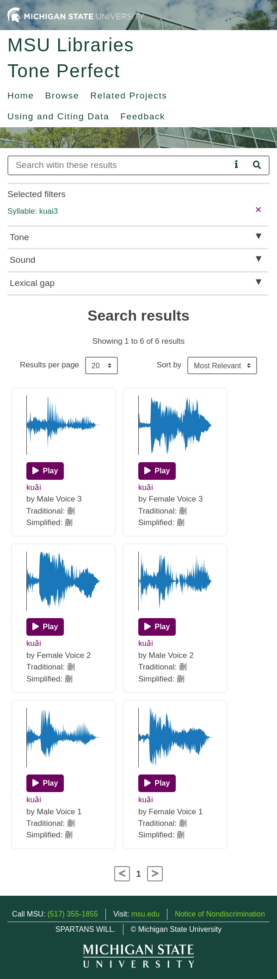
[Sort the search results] (222, 365)
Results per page (49, 364)
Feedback (142, 116)
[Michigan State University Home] (75, 14)
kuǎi (33, 487)
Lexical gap (32, 283)
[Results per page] (101, 365)
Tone (19, 237)
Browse (62, 95)
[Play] (45, 471)
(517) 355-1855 (73, 914)
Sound (22, 260)
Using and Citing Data (58, 116)
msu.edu (145, 914)
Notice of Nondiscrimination (220, 914)
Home (20, 95)
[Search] (119, 165)
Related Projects (128, 95)
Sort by (169, 364)
